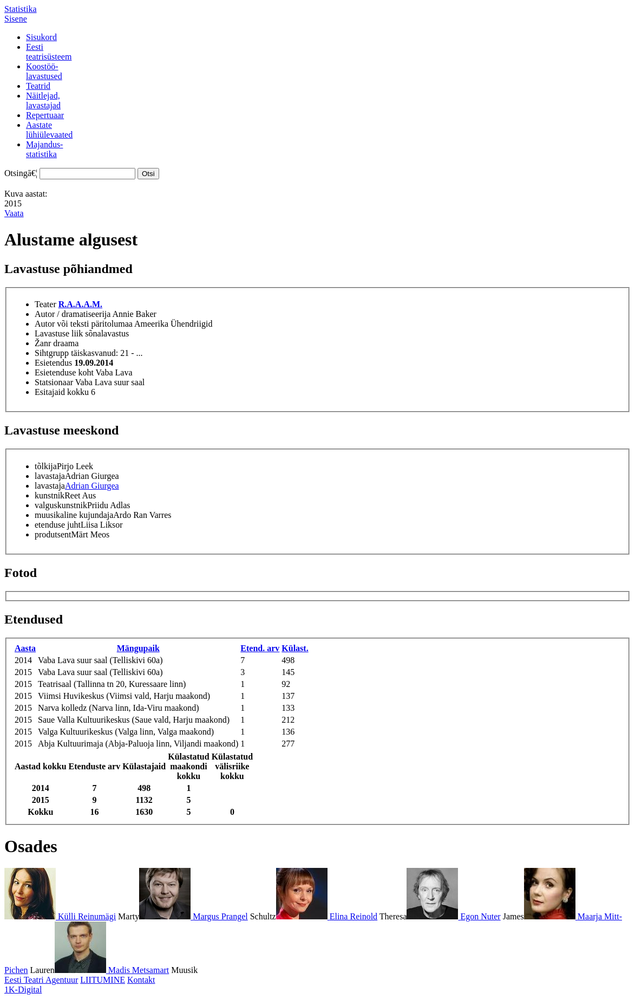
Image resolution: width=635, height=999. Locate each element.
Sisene (15, 18)
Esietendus (53, 362)
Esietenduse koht (64, 372)
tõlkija (46, 466)
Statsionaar (54, 382)
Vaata (14, 213)
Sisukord (41, 37)
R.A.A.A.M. (80, 304)
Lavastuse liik (59, 333)
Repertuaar (45, 115)
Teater (45, 304)
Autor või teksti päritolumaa (84, 323)
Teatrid (38, 85)
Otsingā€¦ (20, 173)
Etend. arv (259, 648)
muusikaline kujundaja (74, 515)
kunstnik (49, 495)
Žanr (43, 343)
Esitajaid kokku (62, 392)
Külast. (295, 648)
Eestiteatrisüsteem (48, 51)
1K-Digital (23, 989)
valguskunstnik (61, 505)
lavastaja (50, 476)
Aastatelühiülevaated (49, 129)
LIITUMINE (102, 979)
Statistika (20, 9)
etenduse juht (58, 524)
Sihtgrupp (52, 353)
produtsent (53, 534)
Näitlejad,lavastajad (43, 100)
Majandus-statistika (44, 149)
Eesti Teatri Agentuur (41, 979)
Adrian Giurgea (92, 485)
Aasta (25, 648)
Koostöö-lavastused (44, 71)
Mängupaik (138, 648)
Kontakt (141, 979)
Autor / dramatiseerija (72, 314)
